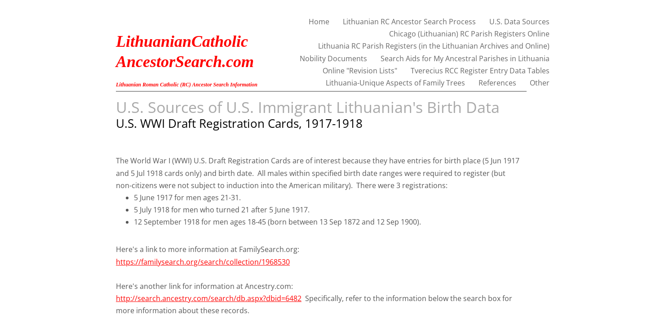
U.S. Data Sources (519, 22)
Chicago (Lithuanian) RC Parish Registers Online (469, 34)
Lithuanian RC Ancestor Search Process (409, 22)
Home (319, 22)
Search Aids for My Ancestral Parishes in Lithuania (465, 58)
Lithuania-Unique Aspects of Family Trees (395, 83)
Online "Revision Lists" (360, 71)
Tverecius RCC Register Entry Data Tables (480, 71)
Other (540, 83)
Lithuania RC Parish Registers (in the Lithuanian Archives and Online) (434, 46)
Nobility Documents (333, 58)
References (497, 83)
